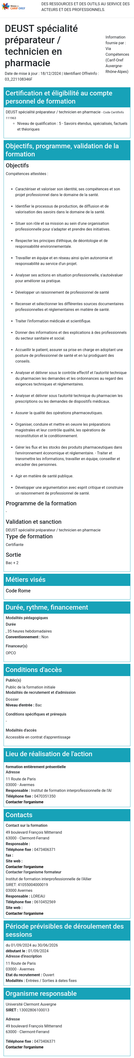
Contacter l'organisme (24, 802)
